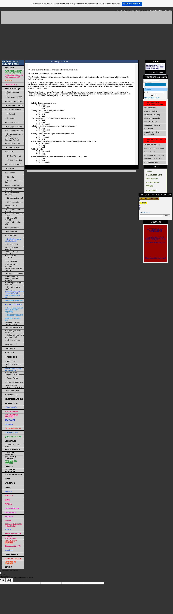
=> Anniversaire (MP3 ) (13, 97)
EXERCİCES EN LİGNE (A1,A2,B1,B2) (152, 133)
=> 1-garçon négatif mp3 (14, 101)
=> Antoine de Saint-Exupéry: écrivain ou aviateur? (12, 278)
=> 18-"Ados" (10, 173)
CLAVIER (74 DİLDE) (151, 111)
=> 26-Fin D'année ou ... (14, 202)
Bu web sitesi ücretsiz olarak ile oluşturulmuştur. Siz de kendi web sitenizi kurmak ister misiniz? (86, 4)
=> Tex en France (11, 378)
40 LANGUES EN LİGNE (154, 175)
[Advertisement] (86, 42)
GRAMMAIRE (148, 129)
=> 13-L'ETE (9, 152)
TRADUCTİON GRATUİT (152, 145)
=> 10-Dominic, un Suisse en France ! (12, 139)
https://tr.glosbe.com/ (151, 98)
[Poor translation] (9, 580)
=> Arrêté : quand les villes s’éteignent (12, 323)
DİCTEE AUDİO (149, 152)
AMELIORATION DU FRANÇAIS (152, 183)
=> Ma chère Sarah (12, 391)
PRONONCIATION (150, 108)
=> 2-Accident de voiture (14, 105)
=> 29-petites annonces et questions (13, 210)
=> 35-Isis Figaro (11, 236)
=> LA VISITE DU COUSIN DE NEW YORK (14, 386)
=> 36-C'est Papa (11, 244)
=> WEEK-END (10, 361)
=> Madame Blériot (12, 227)
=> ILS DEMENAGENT (13, 328)
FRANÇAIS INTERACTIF (152, 125)
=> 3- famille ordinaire (13, 110)
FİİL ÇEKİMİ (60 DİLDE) (152, 115)
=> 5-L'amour (10, 118)
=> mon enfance (11, 261)
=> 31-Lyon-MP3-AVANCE (11, 219)
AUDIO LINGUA (151, 190)
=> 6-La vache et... (12, 122)
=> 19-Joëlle (9, 177)
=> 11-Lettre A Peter (12, 143)
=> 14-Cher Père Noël (13, 156)
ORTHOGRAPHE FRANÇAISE (154, 155)
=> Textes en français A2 (14, 382)
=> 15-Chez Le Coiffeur (13, 160)
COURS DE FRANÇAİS (152, 118)
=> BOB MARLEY (11, 395)
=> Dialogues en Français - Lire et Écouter (14, 374)
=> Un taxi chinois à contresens (12, 265)
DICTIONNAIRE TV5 (151, 162)
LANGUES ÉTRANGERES (153, 159)
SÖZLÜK (147, 89)
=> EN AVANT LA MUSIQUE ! (11, 252)
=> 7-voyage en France (13, 126)
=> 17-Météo (9, 168)
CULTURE (149, 186)
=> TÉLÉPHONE (11, 357)
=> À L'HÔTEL (10, 349)
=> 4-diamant (10, 114)
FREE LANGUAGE (152, 179)
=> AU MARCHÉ (11, 344)
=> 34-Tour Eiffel (11, 232)
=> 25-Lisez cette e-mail (14, 198)
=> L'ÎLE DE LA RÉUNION (10, 257)
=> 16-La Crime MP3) (13, 164)
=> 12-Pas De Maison (13, 147)
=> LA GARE (9, 353)
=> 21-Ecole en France (13, 185)
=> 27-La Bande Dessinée (11, 206)
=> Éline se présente (12, 340)
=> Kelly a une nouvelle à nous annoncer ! (14, 336)
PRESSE (149, 171)
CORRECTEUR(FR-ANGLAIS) (154, 148)
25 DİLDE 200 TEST (151, 122)
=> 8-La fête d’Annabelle (14, 131)
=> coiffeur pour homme (14, 274)
